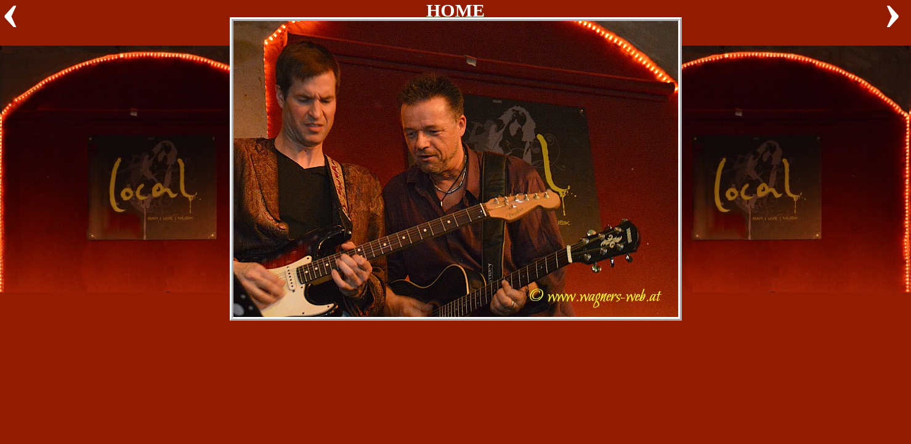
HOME (455, 10)
